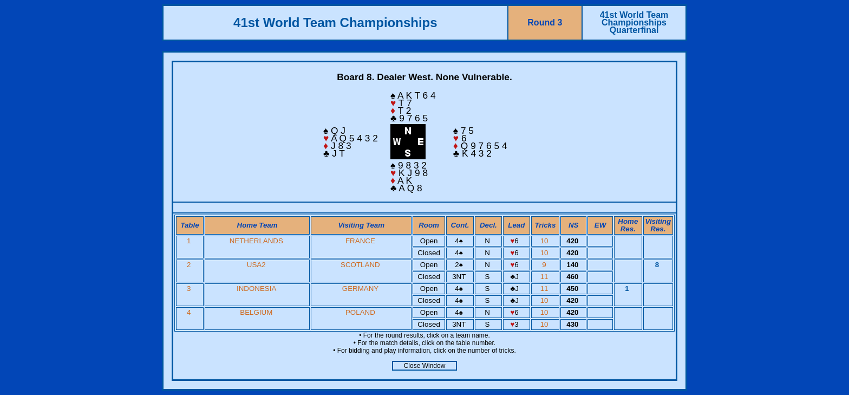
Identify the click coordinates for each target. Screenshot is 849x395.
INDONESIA (256, 288)
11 (545, 277)
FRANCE (360, 241)
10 (545, 241)
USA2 (256, 265)
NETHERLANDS (256, 241)
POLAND (360, 312)
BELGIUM (256, 312)
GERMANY (360, 288)
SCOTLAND (360, 265)
